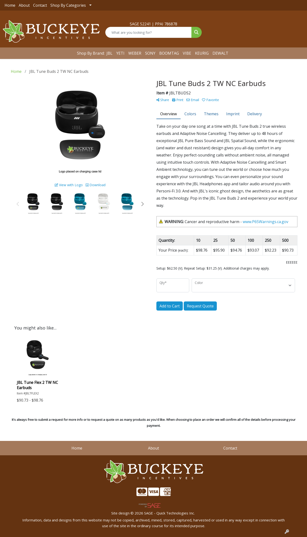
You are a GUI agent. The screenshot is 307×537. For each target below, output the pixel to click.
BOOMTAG (169, 53)
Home (10, 5)
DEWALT (220, 53)
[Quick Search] (148, 32)
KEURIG (202, 53)
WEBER (134, 53)
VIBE (187, 53)
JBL (109, 53)
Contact (40, 5)
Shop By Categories (68, 5)
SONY (150, 53)
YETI (120, 53)
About (24, 5)
